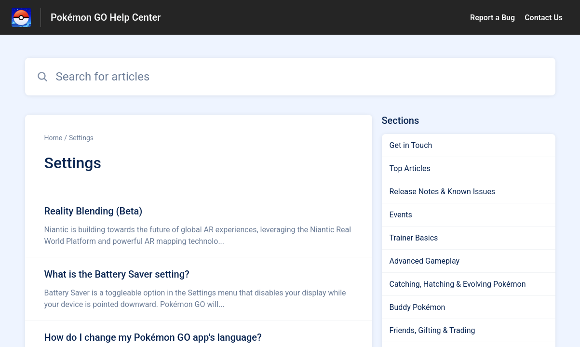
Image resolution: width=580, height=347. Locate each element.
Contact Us (544, 17)
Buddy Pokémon (417, 307)
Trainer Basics (414, 237)
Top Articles (410, 168)
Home (53, 138)
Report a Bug (492, 17)
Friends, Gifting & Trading (432, 330)
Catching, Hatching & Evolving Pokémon (458, 284)
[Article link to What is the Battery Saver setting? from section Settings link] (198, 288)
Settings (81, 138)
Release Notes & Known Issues (443, 191)
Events (401, 214)
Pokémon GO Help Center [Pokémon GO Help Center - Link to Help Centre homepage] (106, 17)
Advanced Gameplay (425, 261)
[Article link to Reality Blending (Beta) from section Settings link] (198, 225)
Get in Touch (411, 145)
